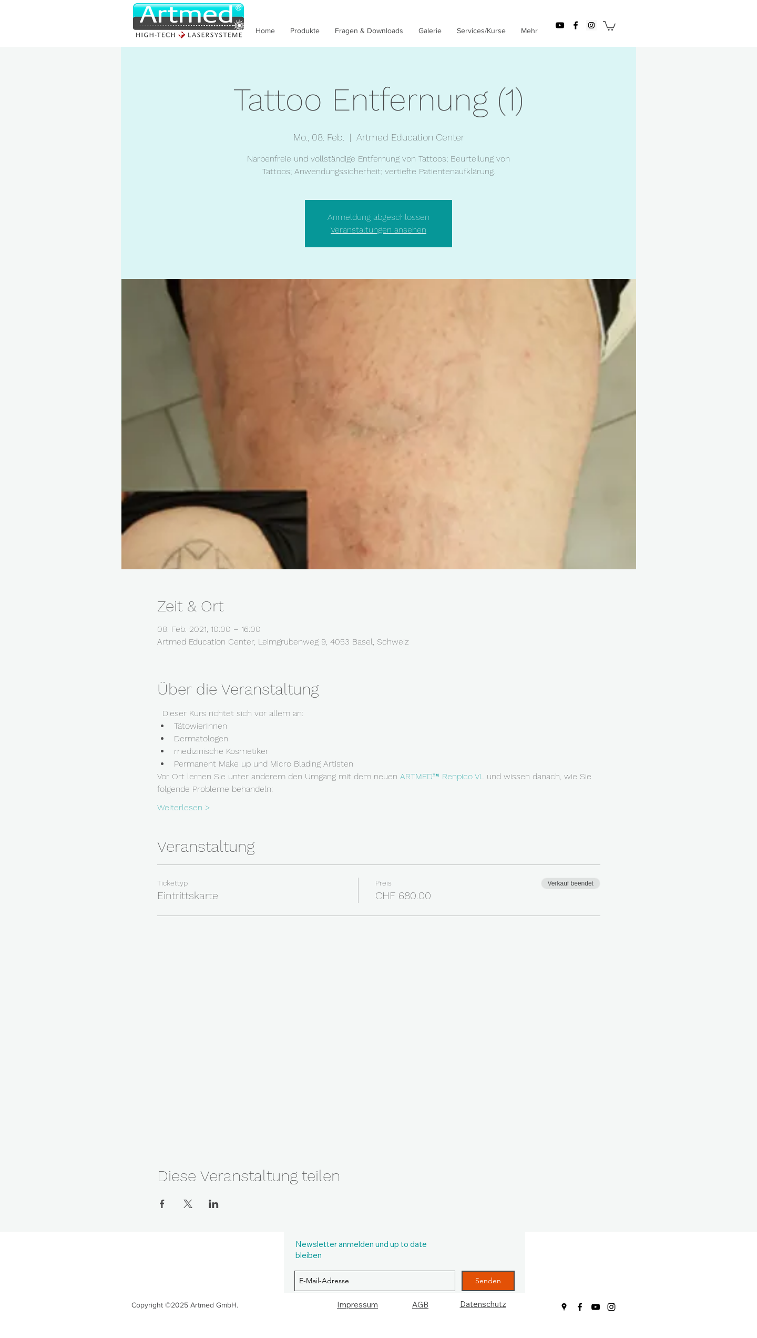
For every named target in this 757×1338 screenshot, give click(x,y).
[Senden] (488, 1281)
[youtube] (560, 25)
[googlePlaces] (591, 25)
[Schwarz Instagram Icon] (611, 1307)
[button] (609, 25)
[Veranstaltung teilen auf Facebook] (162, 1204)
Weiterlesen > (183, 807)
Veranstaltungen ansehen (378, 230)
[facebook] (575, 25)
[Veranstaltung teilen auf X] (188, 1204)
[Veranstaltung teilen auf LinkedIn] (214, 1204)
